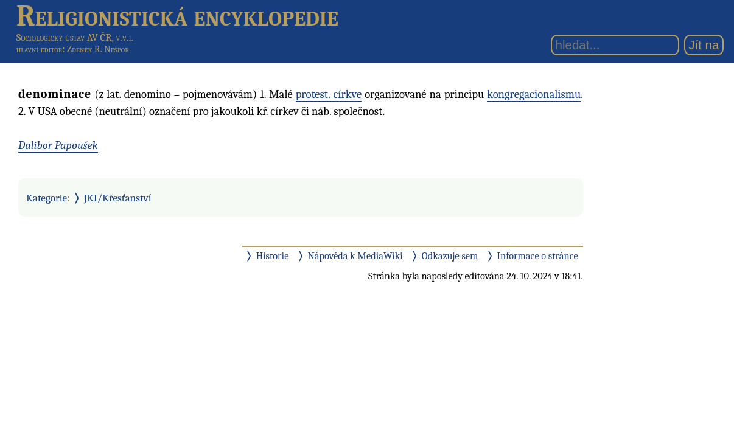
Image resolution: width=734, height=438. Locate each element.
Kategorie (46, 198)
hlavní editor (39, 49)
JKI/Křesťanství (118, 198)
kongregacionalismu (534, 94)
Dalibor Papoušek (58, 145)
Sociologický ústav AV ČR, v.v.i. (74, 37)
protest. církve (329, 94)
